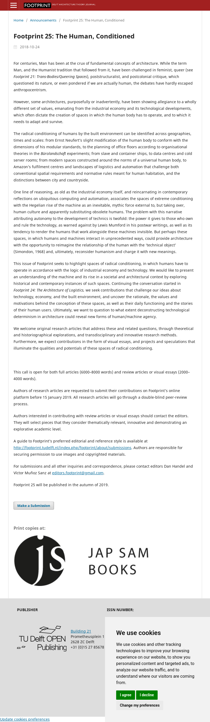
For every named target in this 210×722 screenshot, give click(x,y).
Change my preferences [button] (139, 705)
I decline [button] (147, 695)
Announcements (43, 20)
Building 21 (81, 631)
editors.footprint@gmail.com (77, 472)
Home (18, 20)
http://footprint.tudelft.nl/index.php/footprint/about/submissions (72, 447)
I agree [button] (125, 695)
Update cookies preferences (25, 719)
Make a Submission (33, 505)
